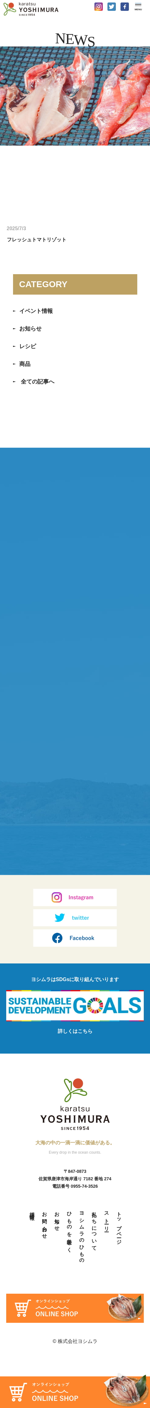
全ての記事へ (37, 382)
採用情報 (32, 1261)
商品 (24, 364)
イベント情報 (36, 311)
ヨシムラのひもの (81, 1285)
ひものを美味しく (69, 1280)
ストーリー (106, 1270)
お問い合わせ (44, 1273)
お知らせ (30, 329)
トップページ (119, 1276)
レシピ (27, 346)
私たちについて (94, 1279)
